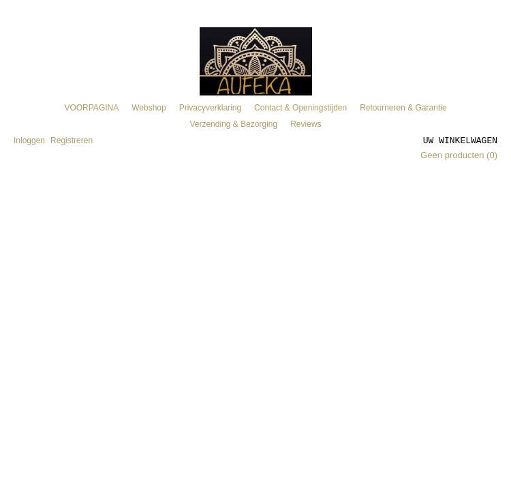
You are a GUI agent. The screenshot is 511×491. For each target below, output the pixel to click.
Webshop (148, 108)
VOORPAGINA (91, 108)
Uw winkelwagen (460, 140)
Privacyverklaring (210, 108)
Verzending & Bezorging (233, 124)
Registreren (71, 140)
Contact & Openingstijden (300, 108)
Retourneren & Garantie (403, 108)
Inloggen (29, 140)
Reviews (305, 124)
